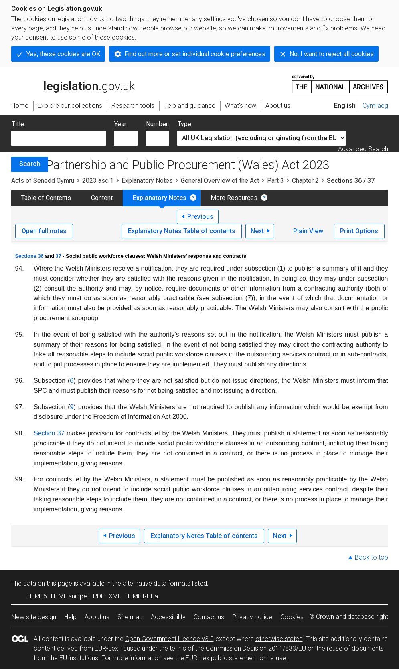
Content (102, 198)
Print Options (359, 231)
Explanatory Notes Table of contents (181, 231)
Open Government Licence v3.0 (169, 639)
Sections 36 (29, 256)
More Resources (234, 198)
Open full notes (44, 231)
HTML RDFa (141, 596)
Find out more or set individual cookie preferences (194, 54)
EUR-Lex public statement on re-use (236, 658)
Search (29, 164)
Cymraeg (375, 105)
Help (70, 617)
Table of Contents (46, 198)
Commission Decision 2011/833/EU (256, 648)
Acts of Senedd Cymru (42, 180)
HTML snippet (70, 596)
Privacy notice (252, 617)
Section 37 (49, 433)
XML (115, 596)
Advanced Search (363, 149)
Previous (200, 216)
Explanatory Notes (147, 180)
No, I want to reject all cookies (332, 54)
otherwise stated (279, 639)
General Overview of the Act (220, 180)
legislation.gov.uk (73, 83)
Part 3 (275, 180)
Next (257, 231)
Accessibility (168, 617)
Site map (130, 617)
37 (58, 256)
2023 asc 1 (97, 180)
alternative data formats (156, 583)
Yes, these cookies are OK (63, 54)
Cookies (292, 617)
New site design (34, 617)
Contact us (209, 617)
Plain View (308, 231)
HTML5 (37, 596)
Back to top (371, 557)
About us (97, 617)
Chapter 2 (305, 180)
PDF (99, 596)
